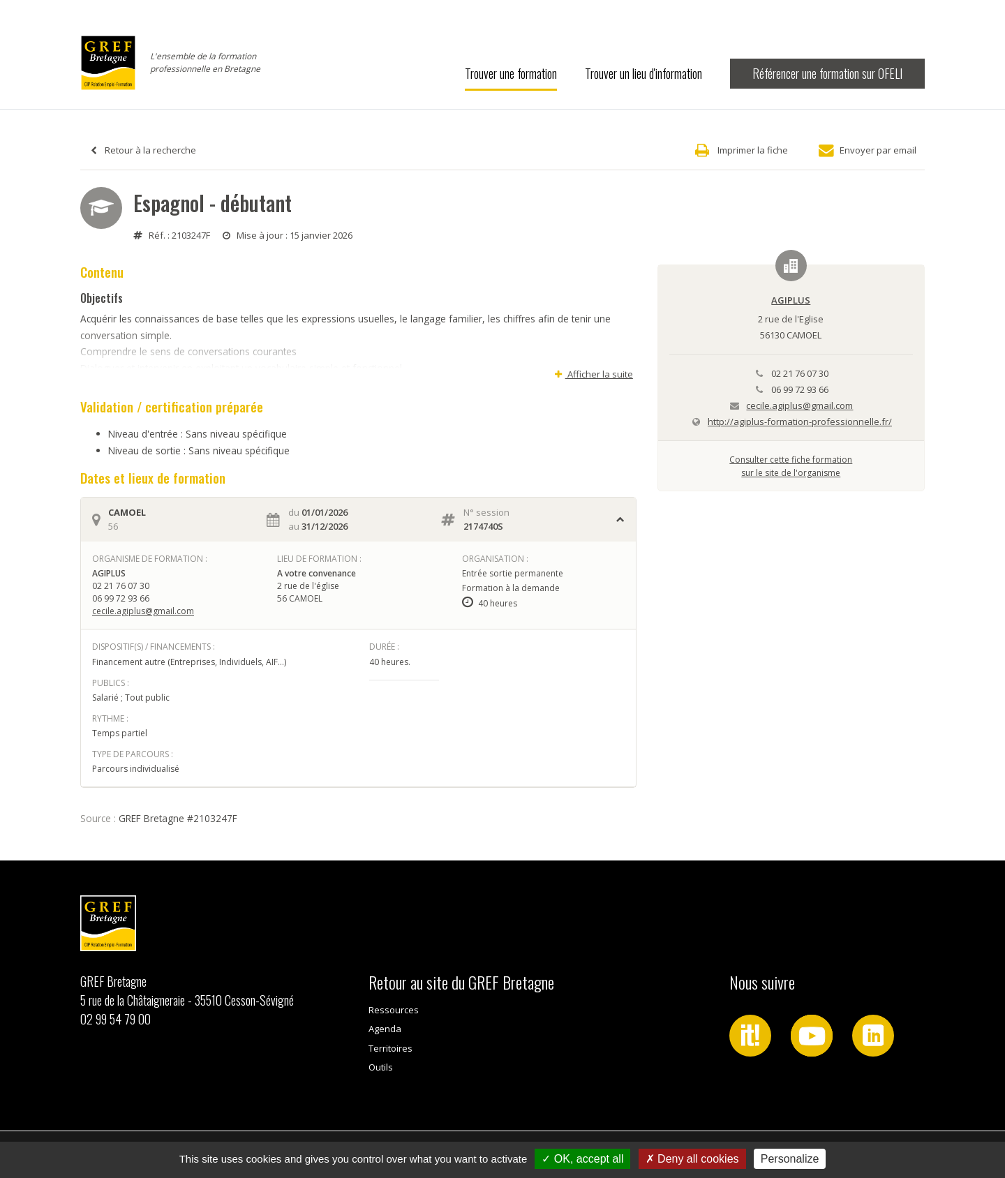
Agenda (384, 1028)
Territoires (390, 1048)
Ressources (393, 1010)
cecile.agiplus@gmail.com (143, 611)
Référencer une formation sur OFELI (827, 73)
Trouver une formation (511, 73)
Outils (380, 1067)
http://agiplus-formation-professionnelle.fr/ (800, 421)
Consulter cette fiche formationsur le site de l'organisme (790, 466)
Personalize (790, 1159)
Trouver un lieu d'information (643, 73)
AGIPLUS (790, 300)
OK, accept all (582, 1159)
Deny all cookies (692, 1159)
